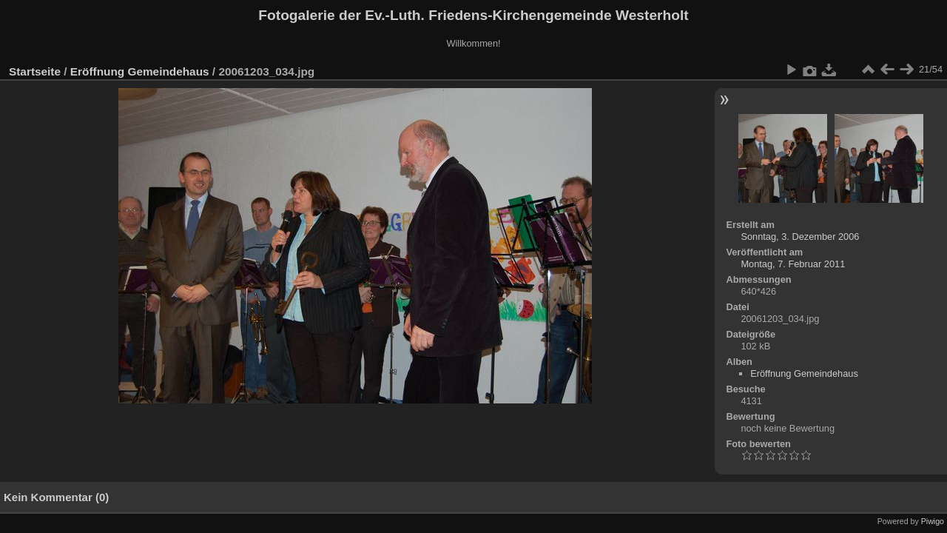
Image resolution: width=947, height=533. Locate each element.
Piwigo (932, 521)
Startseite (35, 71)
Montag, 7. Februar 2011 (793, 263)
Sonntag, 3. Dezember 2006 (800, 236)
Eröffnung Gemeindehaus (139, 71)
